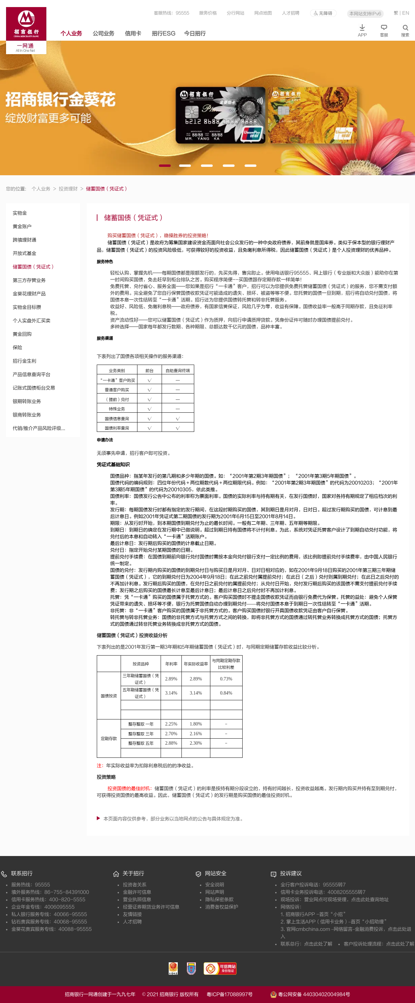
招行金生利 (24, 361)
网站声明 (214, 892)
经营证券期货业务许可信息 (151, 907)
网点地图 (263, 12)
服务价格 (208, 12)
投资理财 (71, 189)
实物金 (20, 213)
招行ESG (163, 34)
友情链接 (132, 914)
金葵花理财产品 (29, 294)
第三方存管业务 (29, 280)
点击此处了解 (318, 944)
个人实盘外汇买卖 (31, 321)
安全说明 (214, 885)
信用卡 (133, 34)
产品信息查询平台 (31, 374)
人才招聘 (290, 12)
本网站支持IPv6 (365, 13)
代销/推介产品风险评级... (39, 428)
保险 (17, 347)
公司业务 (103, 34)
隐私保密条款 (219, 899)
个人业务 (71, 34)
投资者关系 (135, 885)
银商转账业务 (27, 415)
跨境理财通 (24, 240)
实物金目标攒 (27, 307)
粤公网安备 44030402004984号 (310, 994)
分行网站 (235, 12)
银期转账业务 (27, 401)
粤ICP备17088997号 (238, 994)
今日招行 (195, 34)
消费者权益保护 (221, 907)
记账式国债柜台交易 (34, 388)
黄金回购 (22, 334)
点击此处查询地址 (370, 899)
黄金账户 (22, 226)
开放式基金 (24, 253)
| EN (404, 12)
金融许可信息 (137, 892)
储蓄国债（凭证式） (34, 267)
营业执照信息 (137, 899)
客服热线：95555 (171, 12)
